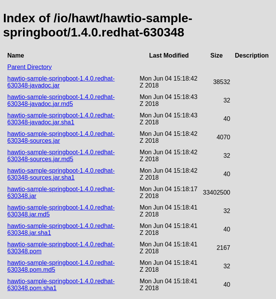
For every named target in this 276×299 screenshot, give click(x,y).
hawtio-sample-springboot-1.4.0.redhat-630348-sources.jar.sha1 (61, 174)
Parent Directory (29, 67)
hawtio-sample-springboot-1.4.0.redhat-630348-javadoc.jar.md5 (61, 100)
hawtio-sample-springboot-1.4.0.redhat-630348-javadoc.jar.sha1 (61, 119)
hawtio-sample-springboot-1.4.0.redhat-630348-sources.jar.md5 (61, 155)
